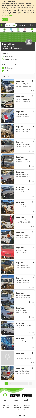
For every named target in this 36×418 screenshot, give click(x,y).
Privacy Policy (8, 15)
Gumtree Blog (17, 409)
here (21, 12)
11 (26, 383)
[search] (14, 25)
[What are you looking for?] (11, 25)
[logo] (2, 26)
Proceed (4, 19)
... (23, 383)
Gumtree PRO (17, 407)
